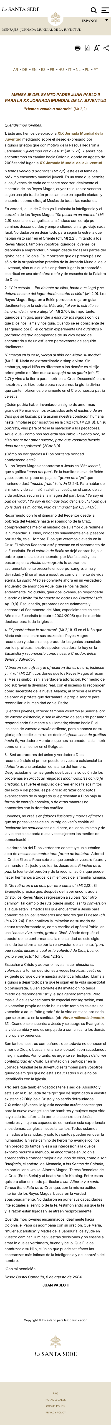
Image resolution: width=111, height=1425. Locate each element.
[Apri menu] (104, 10)
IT (69, 69)
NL (78, 69)
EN (34, 69)
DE (24, 69)
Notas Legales (55, 1399)
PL (87, 69)
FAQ (55, 1393)
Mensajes (10, 29)
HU (61, 69)
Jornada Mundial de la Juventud (50, 29)
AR (15, 69)
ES (43, 69)
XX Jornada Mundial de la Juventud (71, 163)
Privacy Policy (55, 1412)
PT (95, 69)
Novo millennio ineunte (83, 1017)
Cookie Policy (55, 1406)
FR (52, 69)
